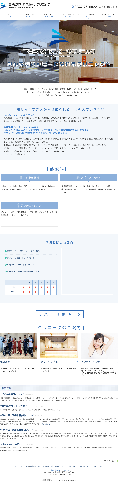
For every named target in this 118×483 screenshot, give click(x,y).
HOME (10, 15)
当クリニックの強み (43, 466)
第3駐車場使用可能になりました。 (17, 406)
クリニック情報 (88, 15)
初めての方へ (29, 15)
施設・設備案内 (69, 15)
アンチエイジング (99, 355)
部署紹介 (18, 355)
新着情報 (59, 388)
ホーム (17, 466)
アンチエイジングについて (108, 15)
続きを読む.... (46, 424)
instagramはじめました (11, 444)
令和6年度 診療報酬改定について (17, 415)
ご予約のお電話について (12, 394)
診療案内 (33, 466)
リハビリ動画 (60, 314)
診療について (49, 15)
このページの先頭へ (111, 461)
